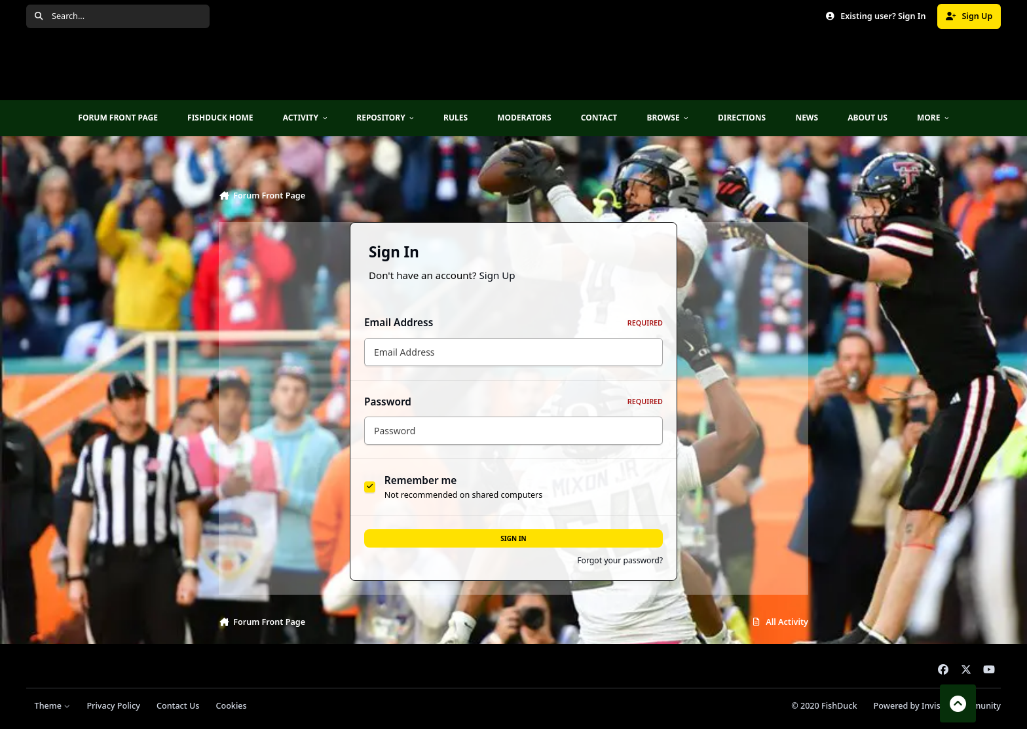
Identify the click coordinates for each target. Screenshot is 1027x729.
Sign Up (497, 275)
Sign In (513, 538)
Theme (53, 705)
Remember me (420, 480)
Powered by (937, 705)
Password (513, 402)
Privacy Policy (113, 705)
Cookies (230, 705)
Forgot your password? (620, 560)
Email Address (513, 322)
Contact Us (178, 705)
